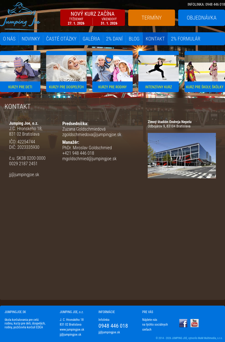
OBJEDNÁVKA (202, 18)
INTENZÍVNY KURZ (158, 87)
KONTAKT (155, 39)
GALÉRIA (91, 39)
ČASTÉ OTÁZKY (61, 39)
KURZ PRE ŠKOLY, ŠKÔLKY (204, 87)
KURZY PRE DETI (20, 87)
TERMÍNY (152, 18)
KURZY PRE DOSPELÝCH (66, 87)
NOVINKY (31, 39)
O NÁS (9, 39)
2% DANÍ (114, 39)
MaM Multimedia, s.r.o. (210, 338)
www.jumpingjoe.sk (72, 329)
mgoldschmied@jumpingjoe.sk (89, 158)
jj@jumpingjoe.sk (24, 174)
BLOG (134, 39)
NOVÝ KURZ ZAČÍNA (92, 18)
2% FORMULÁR (185, 39)
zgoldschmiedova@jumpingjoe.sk (91, 134)
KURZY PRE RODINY (112, 87)
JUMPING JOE (179, 338)
